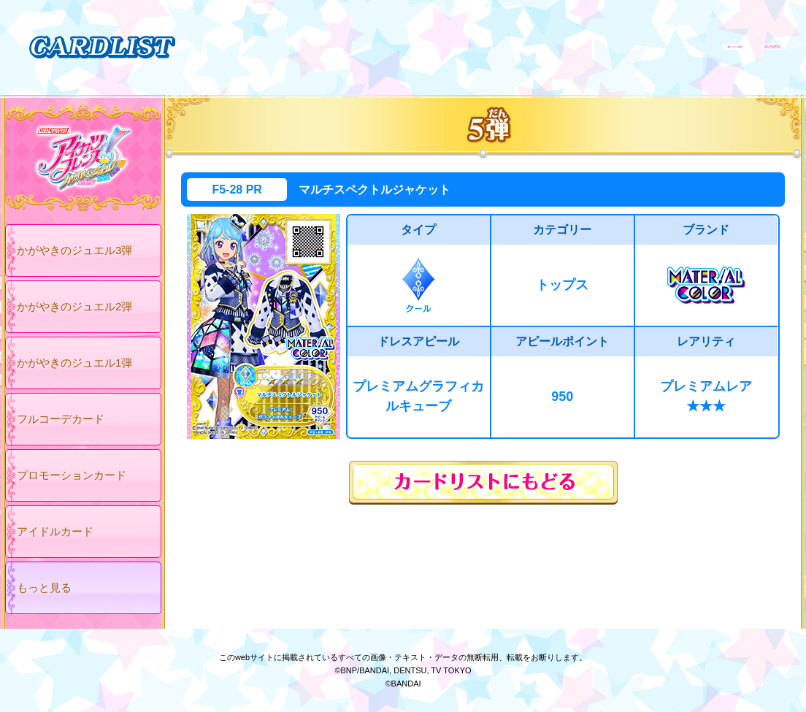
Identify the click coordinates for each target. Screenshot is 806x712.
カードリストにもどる (483, 483)
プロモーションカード (71, 475)
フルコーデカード (60, 419)
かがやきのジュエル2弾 (74, 306)
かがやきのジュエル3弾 (74, 250)
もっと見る (44, 587)
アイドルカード (55, 531)
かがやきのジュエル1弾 (74, 362)
